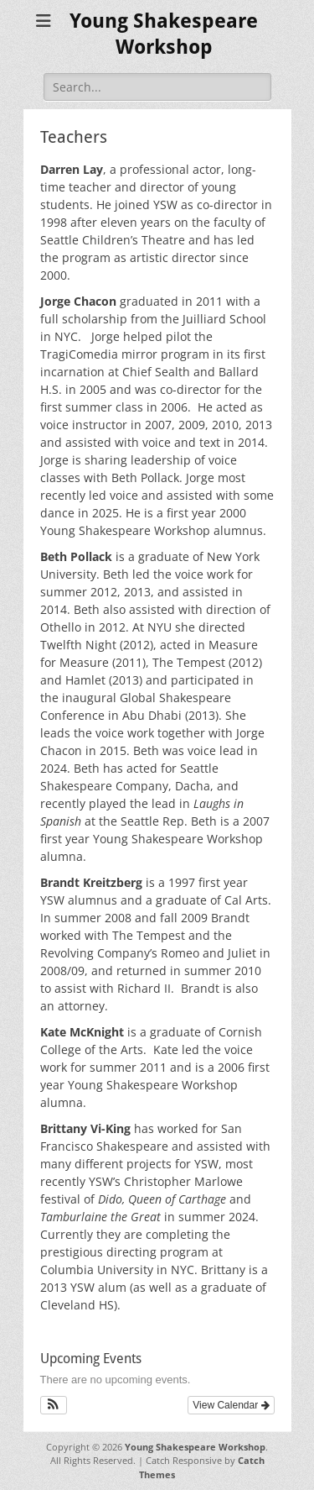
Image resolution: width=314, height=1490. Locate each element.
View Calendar (231, 1405)
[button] (54, 1405)
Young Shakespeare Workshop (195, 1446)
